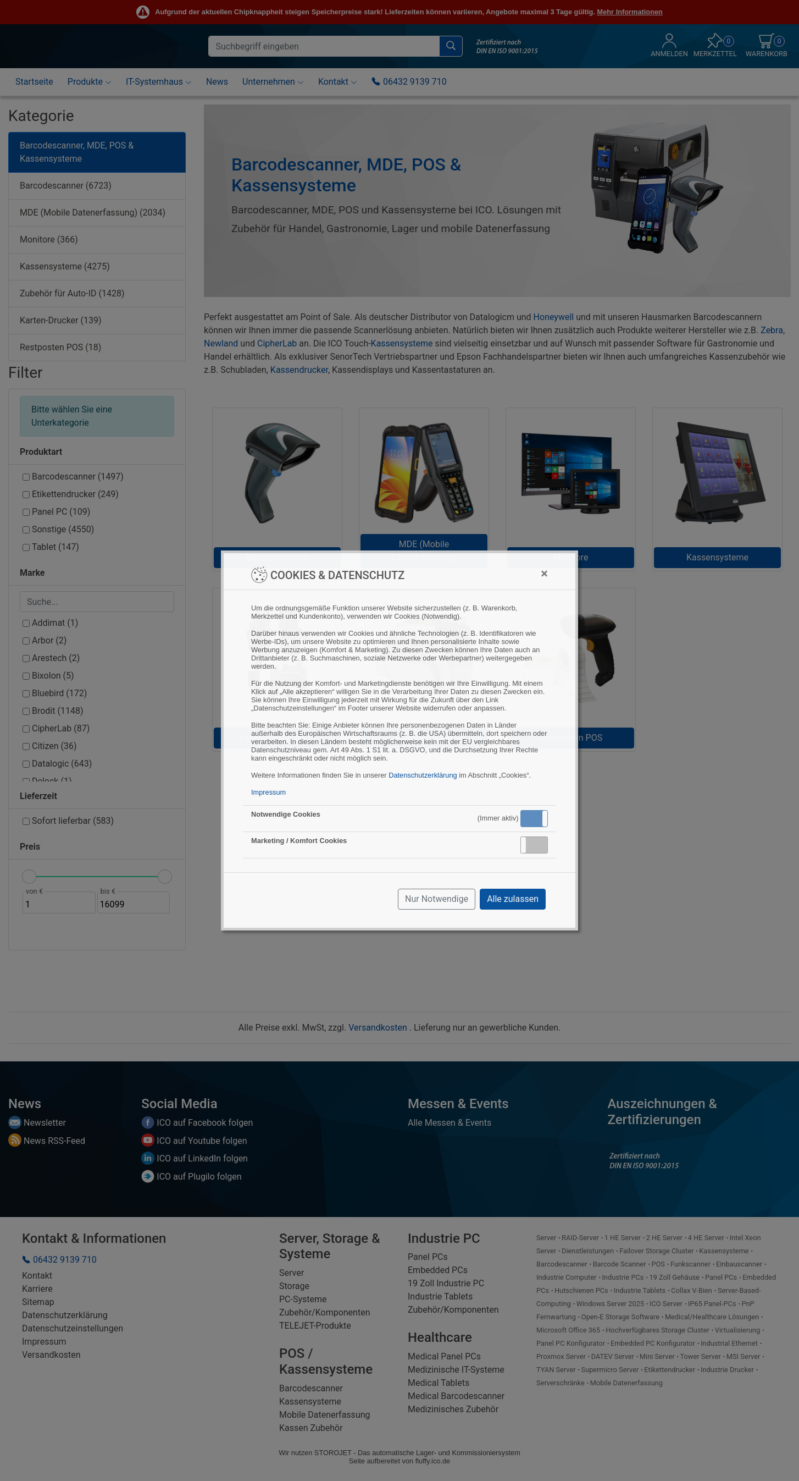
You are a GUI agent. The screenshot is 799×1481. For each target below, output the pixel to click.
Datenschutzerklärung (423, 775)
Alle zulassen (513, 899)
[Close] (544, 573)
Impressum (268, 792)
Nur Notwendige (436, 899)
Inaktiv (538, 844)
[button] (534, 818)
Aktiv (533, 818)
